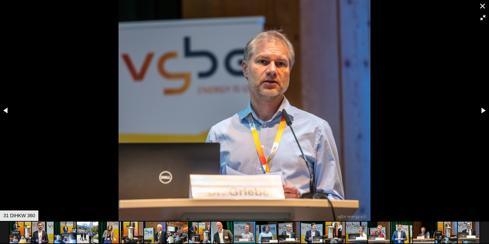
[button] (482, 17)
